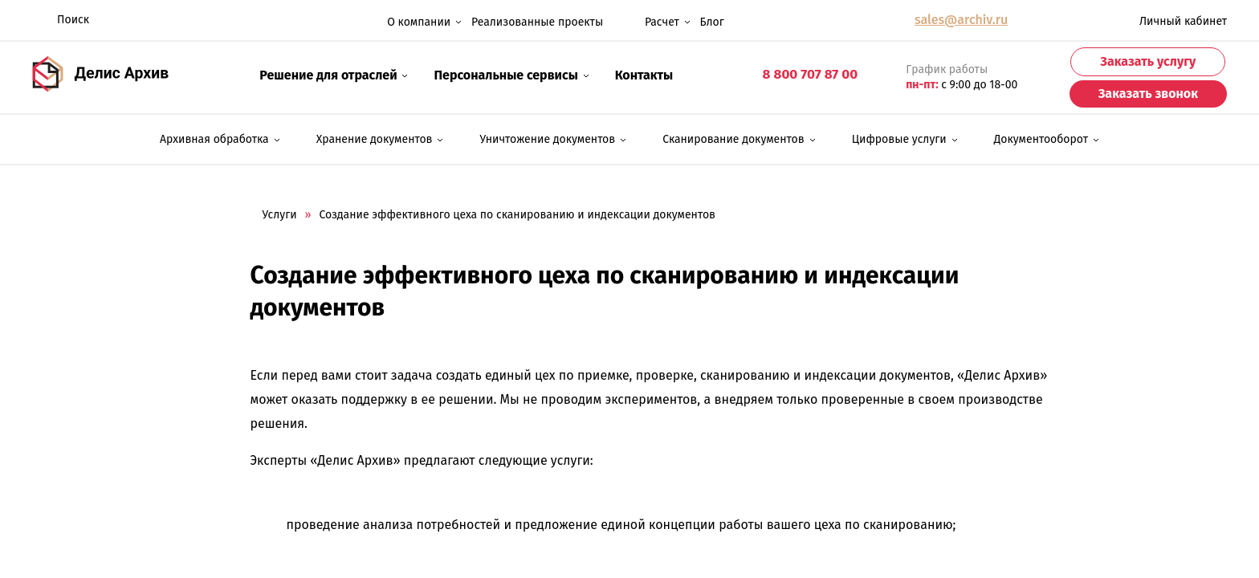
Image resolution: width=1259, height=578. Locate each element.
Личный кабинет (1169, 20)
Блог (712, 22)
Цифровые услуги (899, 139)
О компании (424, 21)
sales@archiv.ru (961, 19)
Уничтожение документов (548, 139)
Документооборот (1041, 139)
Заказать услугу (1148, 61)
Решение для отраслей (333, 74)
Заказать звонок (1148, 93)
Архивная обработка (214, 139)
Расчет (651, 21)
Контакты (644, 75)
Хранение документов (374, 139)
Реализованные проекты (537, 22)
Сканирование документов (733, 139)
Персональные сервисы (511, 74)
